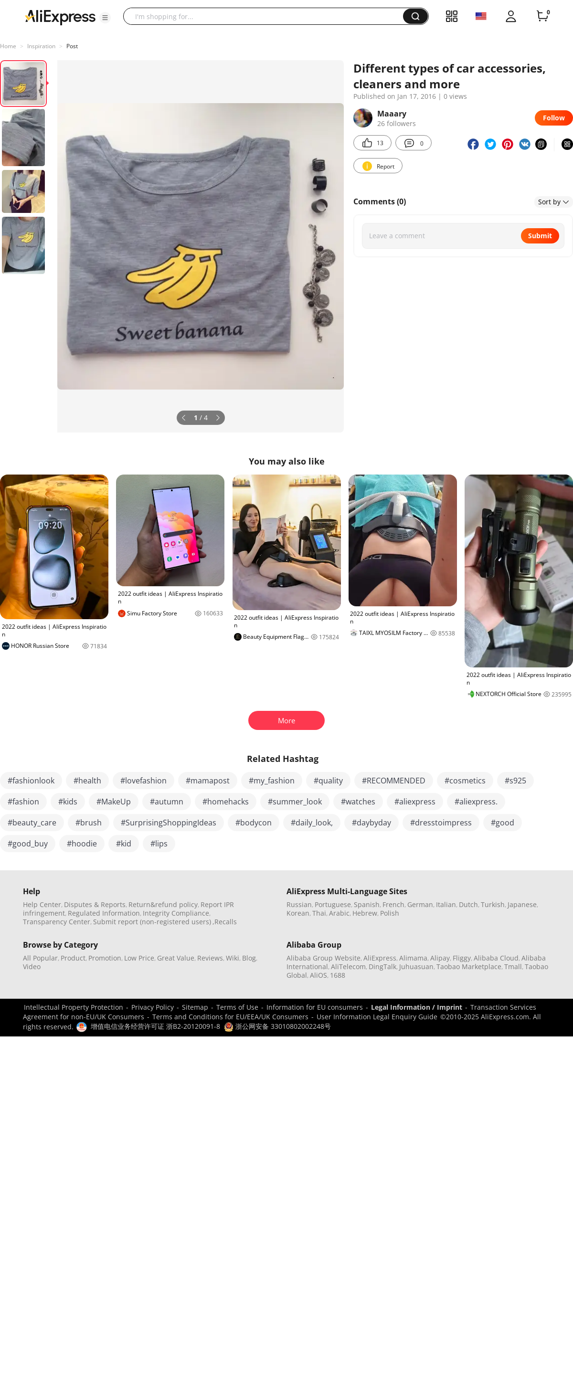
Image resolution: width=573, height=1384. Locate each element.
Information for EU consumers (314, 1007)
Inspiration (41, 46)
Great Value (175, 957)
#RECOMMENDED (393, 780)
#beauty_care (32, 822)
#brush (88, 822)
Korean (297, 913)
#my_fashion (272, 780)
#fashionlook (31, 780)
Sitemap (195, 1007)
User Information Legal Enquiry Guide (377, 1016)
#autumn (166, 801)
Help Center (42, 904)
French (393, 904)
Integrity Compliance (176, 913)
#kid (123, 843)
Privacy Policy (152, 1007)
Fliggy (462, 957)
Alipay (440, 957)
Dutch (468, 904)
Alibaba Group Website (323, 957)
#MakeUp (113, 801)
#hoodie (82, 843)
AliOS (318, 975)
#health (87, 780)
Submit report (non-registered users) (152, 921)
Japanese (522, 904)
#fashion (23, 801)
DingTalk (382, 966)
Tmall (513, 966)
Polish (389, 913)
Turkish (493, 904)
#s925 (515, 780)
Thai (319, 913)
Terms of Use (237, 1007)
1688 (337, 975)
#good (502, 822)
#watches (358, 801)
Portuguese (333, 904)
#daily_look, (312, 822)
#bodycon (253, 822)
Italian (446, 904)
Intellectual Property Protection (73, 1007)
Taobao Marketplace (468, 966)
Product (73, 957)
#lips (159, 843)
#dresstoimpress (441, 822)
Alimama (413, 957)
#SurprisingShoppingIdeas (168, 822)
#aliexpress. (476, 801)
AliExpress (379, 957)
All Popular (40, 957)
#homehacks (225, 801)
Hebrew (364, 913)
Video (32, 966)
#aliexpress (414, 801)
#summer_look (295, 801)
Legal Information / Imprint (416, 1007)
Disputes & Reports (95, 904)
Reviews (210, 957)
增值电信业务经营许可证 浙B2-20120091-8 (155, 1026)
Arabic (339, 913)
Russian (299, 904)
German (420, 904)
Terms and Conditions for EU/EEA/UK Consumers (230, 1016)
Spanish (367, 904)
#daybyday (371, 822)
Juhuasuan (416, 966)
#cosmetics (465, 780)
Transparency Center (56, 921)
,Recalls (224, 921)
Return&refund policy (163, 904)
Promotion (104, 957)
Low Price (139, 957)
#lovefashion (143, 780)
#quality (328, 780)
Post (72, 46)
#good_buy (28, 843)
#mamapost (208, 780)
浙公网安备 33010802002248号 (277, 1026)
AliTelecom (348, 966)
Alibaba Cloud (496, 957)
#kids (67, 801)
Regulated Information (104, 913)
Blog (249, 957)
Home (8, 46)
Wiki (232, 957)
